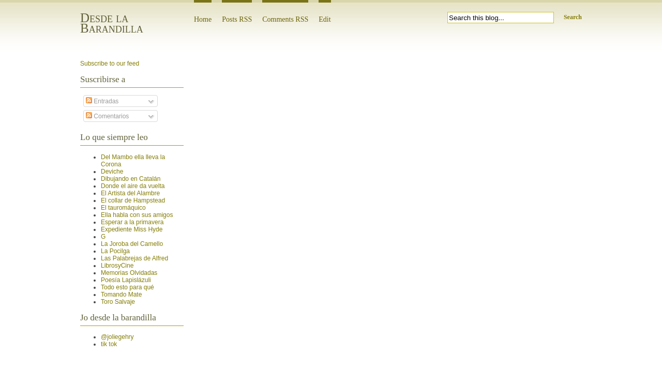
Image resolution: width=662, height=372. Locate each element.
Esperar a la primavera (132, 222)
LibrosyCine (117, 265)
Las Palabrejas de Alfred (134, 258)
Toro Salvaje (118, 301)
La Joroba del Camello (132, 243)
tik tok (109, 344)
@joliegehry (117, 336)
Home (203, 19)
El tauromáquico (123, 207)
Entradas (102, 101)
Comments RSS (285, 19)
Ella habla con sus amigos (137, 215)
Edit (324, 19)
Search (573, 17)
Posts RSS (237, 19)
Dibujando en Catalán (130, 178)
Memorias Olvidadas (129, 272)
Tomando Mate (121, 294)
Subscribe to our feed (109, 63)
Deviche (112, 171)
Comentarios (107, 116)
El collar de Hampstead (133, 200)
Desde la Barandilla (111, 23)
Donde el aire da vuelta (132, 186)
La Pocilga (115, 251)
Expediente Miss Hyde (131, 229)
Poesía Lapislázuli (126, 280)
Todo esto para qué (127, 287)
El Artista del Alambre (130, 193)
